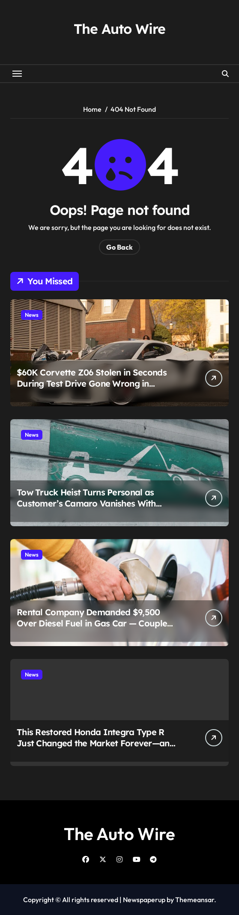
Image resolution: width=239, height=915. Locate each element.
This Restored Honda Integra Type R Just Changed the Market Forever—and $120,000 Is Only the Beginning (96, 743)
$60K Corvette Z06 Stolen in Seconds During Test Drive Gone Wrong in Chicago (92, 383)
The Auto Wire (119, 28)
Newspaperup (144, 899)
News (32, 314)
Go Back (119, 247)
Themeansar (194, 899)
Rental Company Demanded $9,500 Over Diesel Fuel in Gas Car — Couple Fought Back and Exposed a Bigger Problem (92, 629)
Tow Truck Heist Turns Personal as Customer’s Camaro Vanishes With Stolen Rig (86, 503)
